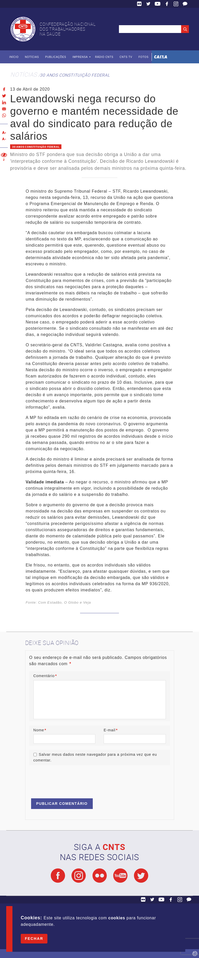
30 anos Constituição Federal (75, 75)
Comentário (45, 676)
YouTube (157, 4)
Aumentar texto (4, 132)
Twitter (148, 4)
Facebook (167, 4)
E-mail (111, 730)
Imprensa (80, 57)
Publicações (55, 57)
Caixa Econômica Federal (161, 56)
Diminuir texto (4, 139)
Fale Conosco (185, 4)
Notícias (32, 57)
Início (14, 57)
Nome (39, 730)
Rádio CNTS (104, 57)
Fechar (34, 938)
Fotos (143, 57)
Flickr (139, 4)
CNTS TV (126, 57)
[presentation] (68, 779)
